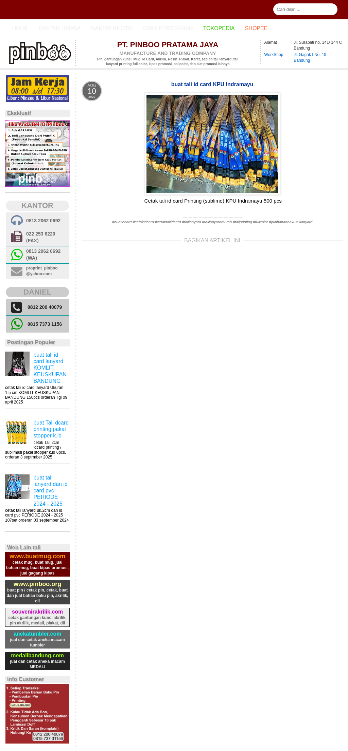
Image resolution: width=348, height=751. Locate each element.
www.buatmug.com (37, 556)
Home (20, 28)
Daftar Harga (59, 28)
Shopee (256, 28)
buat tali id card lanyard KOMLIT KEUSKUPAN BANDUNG (50, 368)
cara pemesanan (167, 28)
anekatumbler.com (38, 634)
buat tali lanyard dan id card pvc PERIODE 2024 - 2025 (50, 491)
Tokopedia (219, 28)
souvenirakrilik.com (37, 612)
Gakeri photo (112, 28)
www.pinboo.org (37, 584)
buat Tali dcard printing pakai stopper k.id (51, 429)
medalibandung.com (37, 655)
